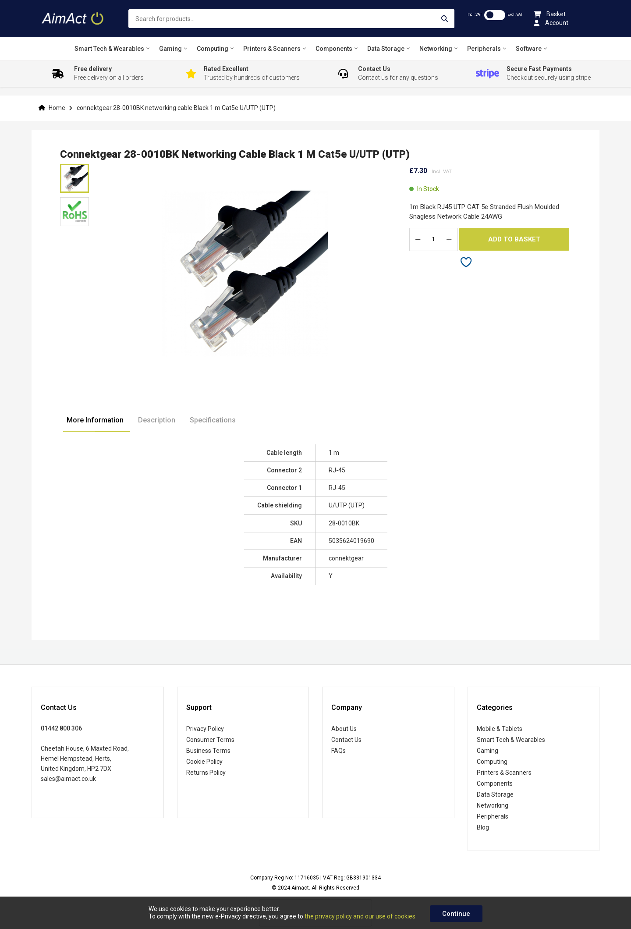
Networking (492, 805)
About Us (344, 728)
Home (57, 107)
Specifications (213, 420)
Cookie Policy (204, 761)
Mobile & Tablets (499, 728)
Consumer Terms (210, 739)
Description (156, 420)
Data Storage (495, 794)
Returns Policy (206, 772)
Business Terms (208, 750)
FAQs (338, 750)
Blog (483, 827)
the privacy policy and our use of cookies (360, 916)
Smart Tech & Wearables (511, 739)
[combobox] (291, 18)
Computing (492, 761)
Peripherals (492, 816)
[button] (74, 211)
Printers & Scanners (504, 772)
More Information (95, 420)
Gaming (487, 750)
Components (495, 783)
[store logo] (73, 18)
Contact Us (346, 739)
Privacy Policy (205, 728)
